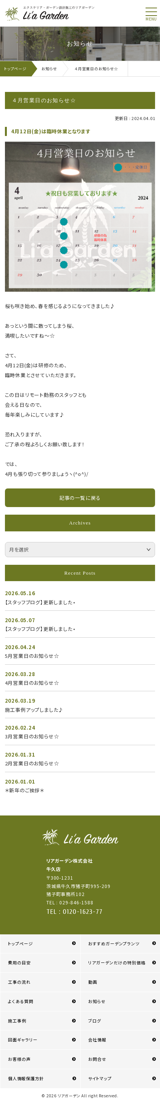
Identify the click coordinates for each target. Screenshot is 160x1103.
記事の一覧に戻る (80, 497)
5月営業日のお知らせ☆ (32, 655)
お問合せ (97, 1059)
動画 (92, 982)
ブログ (94, 1021)
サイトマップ (100, 1078)
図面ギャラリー (23, 1040)
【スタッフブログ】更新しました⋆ (40, 602)
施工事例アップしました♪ (34, 709)
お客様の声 (19, 1059)
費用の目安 (19, 962)
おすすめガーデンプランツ (113, 943)
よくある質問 (20, 1001)
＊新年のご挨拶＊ (24, 790)
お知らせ (97, 1001)
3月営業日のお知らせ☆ (32, 736)
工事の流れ (19, 982)
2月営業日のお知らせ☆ (32, 763)
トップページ (20, 943)
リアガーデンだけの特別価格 (117, 962)
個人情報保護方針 (26, 1078)
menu (151, 19)
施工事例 (17, 1021)
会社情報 (97, 1040)
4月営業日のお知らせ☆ (32, 682)
